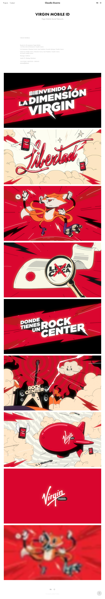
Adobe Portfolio (55, 594)
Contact (12, 3)
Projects (5, 3)
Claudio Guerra (52, 2)
